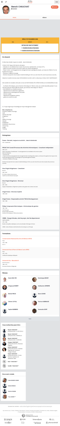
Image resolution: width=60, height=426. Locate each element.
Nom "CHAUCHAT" (13, 361)
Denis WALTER (12, 278)
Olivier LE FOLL (12, 301)
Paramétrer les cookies (44, 410)
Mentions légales (53, 410)
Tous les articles (21, 412)
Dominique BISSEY (43, 278)
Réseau (44, 17)
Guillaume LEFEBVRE (44, 286)
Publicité (17, 410)
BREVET (30, 42)
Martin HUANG (12, 391)
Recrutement (22, 410)
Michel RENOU (12, 386)
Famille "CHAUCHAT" (13, 366)
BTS (47, 42)
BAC (13, 42)
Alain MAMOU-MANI (13, 380)
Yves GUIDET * (12, 397)
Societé (27, 410)
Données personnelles (34, 410)
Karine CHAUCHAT (12, 347)
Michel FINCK (12, 294)
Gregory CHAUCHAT (13, 342)
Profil (14, 17)
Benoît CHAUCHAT (12, 338)
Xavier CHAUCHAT (12, 353)
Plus (30, 318)
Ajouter (55, 7)
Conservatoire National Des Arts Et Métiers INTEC (17, 239)
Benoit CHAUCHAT (12, 329)
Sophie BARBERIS (13, 309)
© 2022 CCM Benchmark (37, 412)
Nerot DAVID (41, 294)
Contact (12, 410)
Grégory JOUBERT (13, 286)
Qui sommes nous (6, 410)
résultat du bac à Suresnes (31, 48)
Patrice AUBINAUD (43, 301)
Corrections (28, 412)
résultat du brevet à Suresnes (31, 50)
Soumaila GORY (42, 309)
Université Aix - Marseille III (10, 260)
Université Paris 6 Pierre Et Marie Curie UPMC (15, 249)
